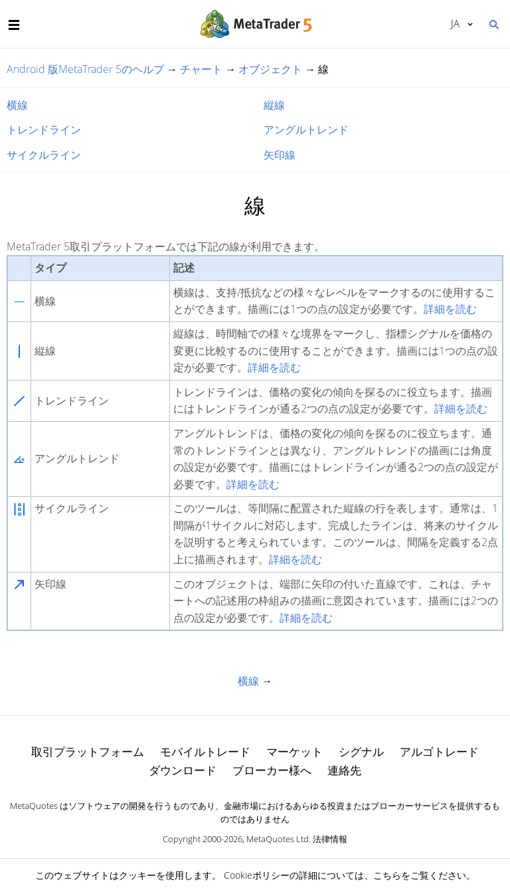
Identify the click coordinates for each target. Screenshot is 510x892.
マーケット (294, 751)
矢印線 (280, 154)
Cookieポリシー (257, 875)
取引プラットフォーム (87, 751)
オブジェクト (270, 69)
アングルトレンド (306, 129)
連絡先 (344, 770)
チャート (201, 69)
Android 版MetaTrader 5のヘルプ (85, 69)
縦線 (274, 105)
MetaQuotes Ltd (277, 839)
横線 (17, 105)
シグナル (361, 751)
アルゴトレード (439, 751)
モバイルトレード (205, 751)
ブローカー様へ (271, 770)
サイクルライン (44, 154)
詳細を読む (450, 309)
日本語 (455, 23)
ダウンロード (182, 770)
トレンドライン (44, 129)
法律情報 (330, 839)
